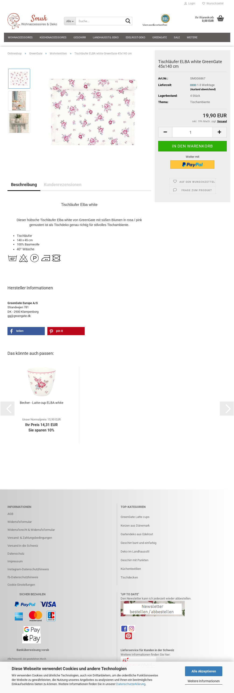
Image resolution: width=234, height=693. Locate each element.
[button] (165, 132)
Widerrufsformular (19, 522)
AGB (10, 514)
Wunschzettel (213, 3)
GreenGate (159, 37)
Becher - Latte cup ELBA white (41, 403)
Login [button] (189, 3)
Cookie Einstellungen (21, 584)
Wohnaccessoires (20, 37)
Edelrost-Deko (135, 37)
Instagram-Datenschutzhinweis (28, 569)
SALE (177, 37)
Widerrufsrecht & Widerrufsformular (31, 529)
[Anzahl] (192, 132)
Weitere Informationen (204, 681)
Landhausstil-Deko (106, 37)
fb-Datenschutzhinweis (22, 577)
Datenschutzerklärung (130, 684)
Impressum (15, 561)
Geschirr (79, 37)
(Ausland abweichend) (203, 89)
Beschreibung (24, 184)
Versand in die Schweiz (22, 545)
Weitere (192, 37)
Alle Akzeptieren (204, 671)
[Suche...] (70, 21)
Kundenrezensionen (62, 184)
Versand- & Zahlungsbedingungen (29, 537)
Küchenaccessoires (53, 37)
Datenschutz (15, 553)
